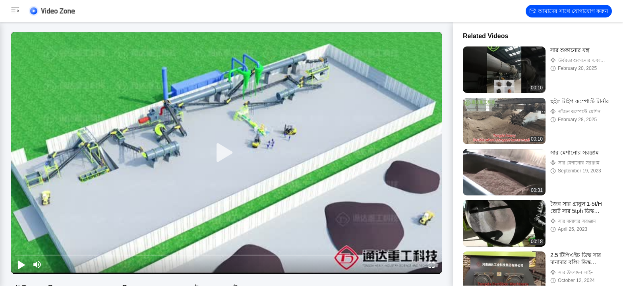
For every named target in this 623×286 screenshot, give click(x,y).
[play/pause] (21, 265)
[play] (226, 153)
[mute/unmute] (37, 265)
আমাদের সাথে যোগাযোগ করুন (569, 11)
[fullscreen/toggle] (431, 265)
